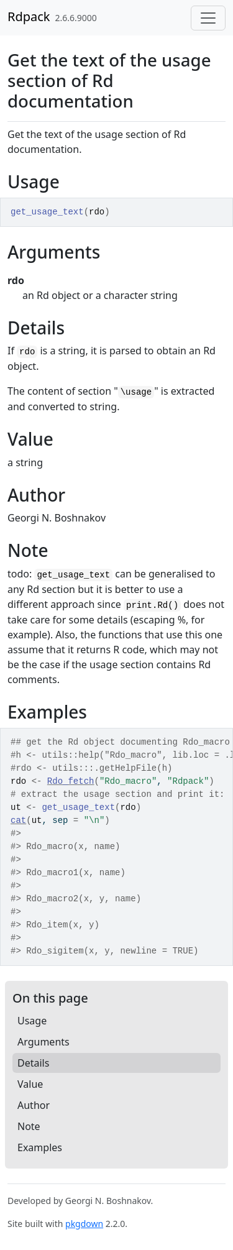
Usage (32, 1020)
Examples (39, 1147)
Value (30, 1084)
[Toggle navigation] (208, 18)
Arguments (43, 1042)
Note (28, 1126)
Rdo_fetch (70, 781)
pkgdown (84, 1223)
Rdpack (28, 16)
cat (18, 820)
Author (33, 1105)
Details (33, 1063)
